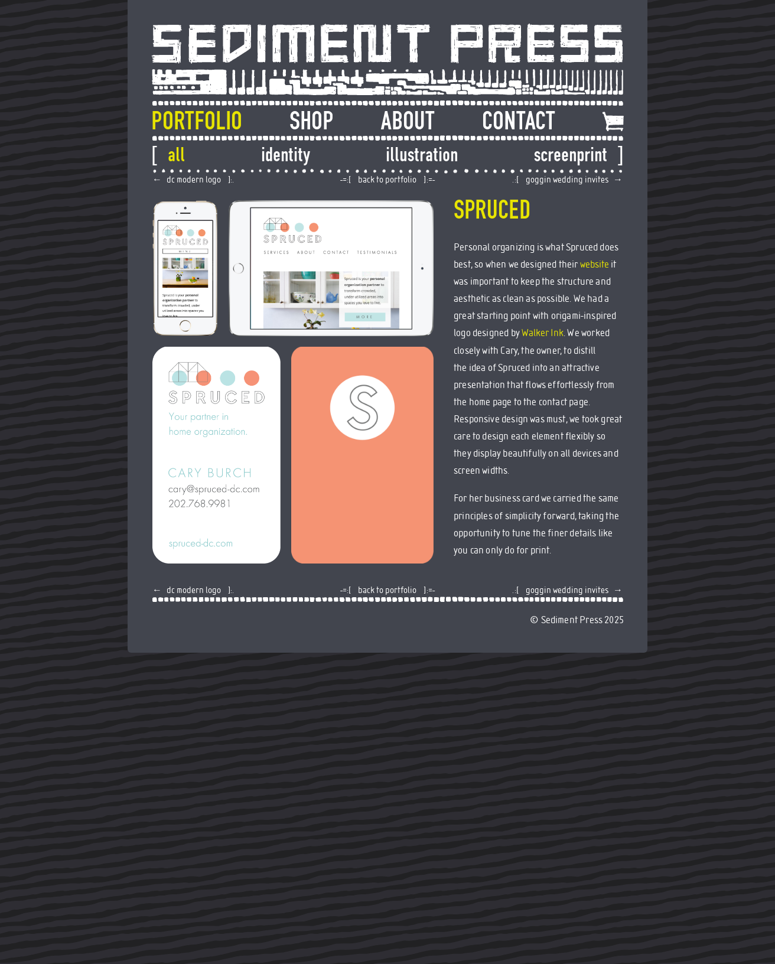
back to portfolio (387, 179)
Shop (311, 121)
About (407, 121)
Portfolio (196, 121)
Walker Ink (543, 333)
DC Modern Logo (194, 179)
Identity (285, 154)
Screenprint (570, 154)
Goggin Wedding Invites (567, 179)
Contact (518, 121)
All (176, 154)
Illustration (422, 154)
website (594, 264)
